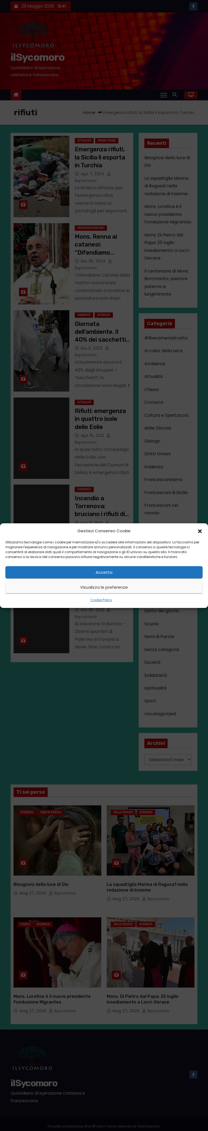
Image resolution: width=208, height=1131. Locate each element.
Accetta (104, 572)
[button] (200, 531)
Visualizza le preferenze (104, 587)
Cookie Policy (101, 600)
